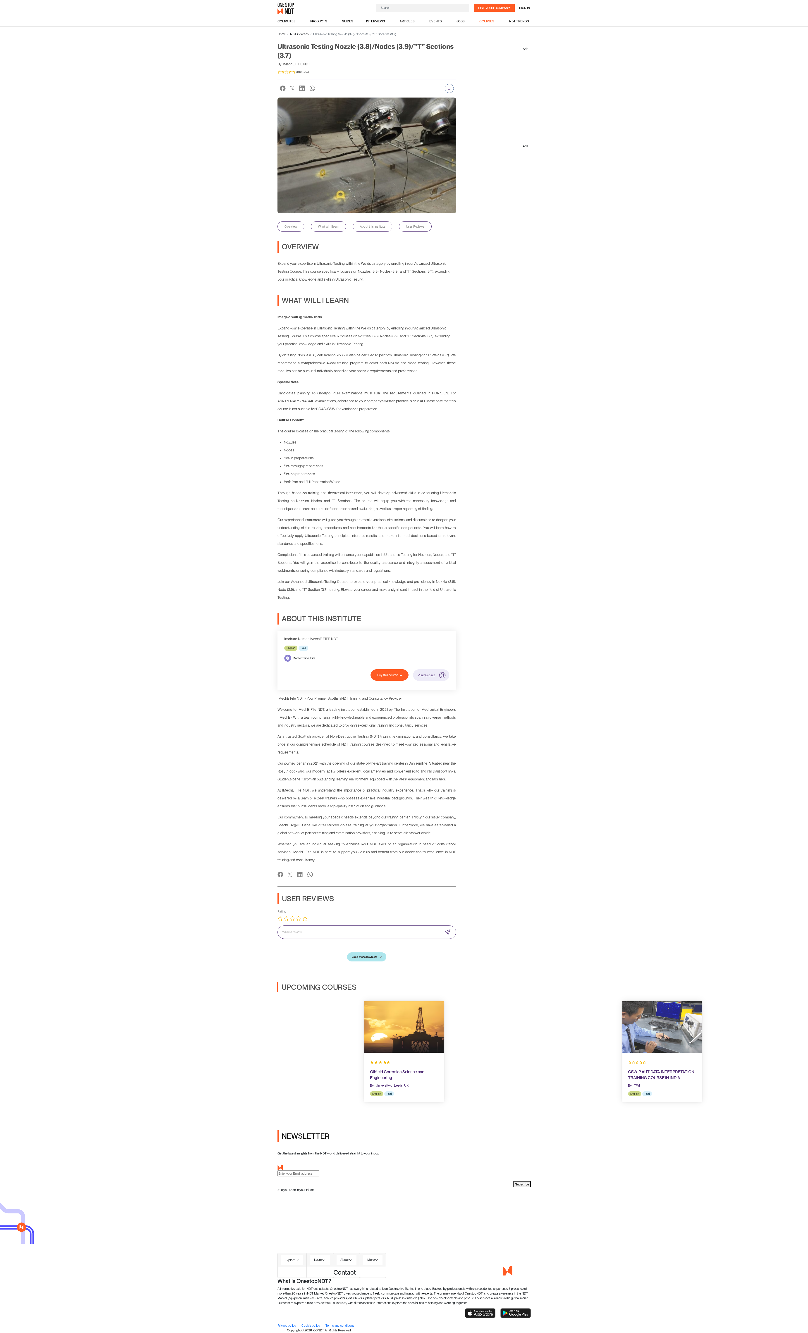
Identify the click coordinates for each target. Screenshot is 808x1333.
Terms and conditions (339, 1325)
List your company (494, 8)
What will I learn (328, 226)
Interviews (375, 21)
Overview (290, 226)
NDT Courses (299, 34)
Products (318, 21)
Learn (318, 1259)
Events (435, 21)
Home (281, 34)
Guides (347, 21)
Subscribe (522, 1184)
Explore (290, 1260)
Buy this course (389, 675)
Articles (407, 21)
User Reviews (415, 226)
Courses (486, 21)
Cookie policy (311, 1325)
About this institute (372, 226)
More (371, 1259)
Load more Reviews (367, 957)
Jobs (461, 21)
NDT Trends (519, 21)
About (344, 1259)
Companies (286, 21)
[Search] (422, 8)
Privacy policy (287, 1325)
